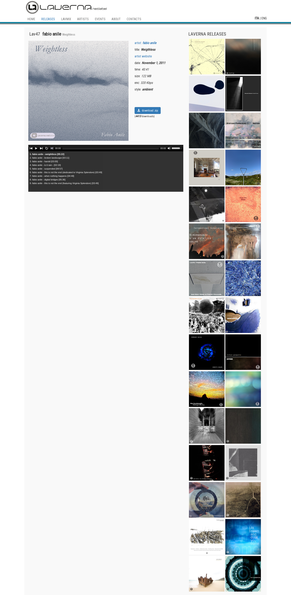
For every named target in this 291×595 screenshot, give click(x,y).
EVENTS (100, 19)
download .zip (147, 110)
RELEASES (48, 19)
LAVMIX (66, 19)
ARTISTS (83, 19)
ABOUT (116, 19)
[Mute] (169, 148)
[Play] (36, 148)
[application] (105, 148)
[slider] (110, 148)
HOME (31, 19)
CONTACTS (134, 19)
